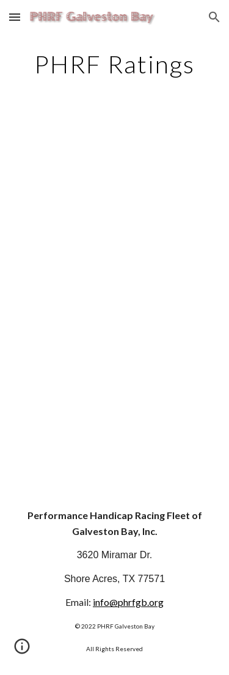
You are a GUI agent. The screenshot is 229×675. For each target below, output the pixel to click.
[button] (14, 17)
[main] (115, 64)
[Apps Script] (115, 299)
